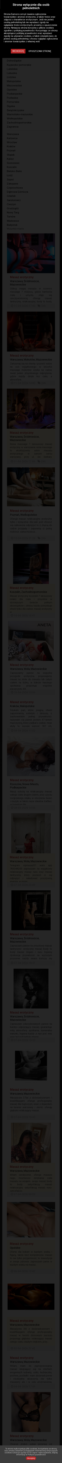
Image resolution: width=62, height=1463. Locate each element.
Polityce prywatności (37, 1454)
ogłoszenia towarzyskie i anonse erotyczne (25, 15)
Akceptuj (31, 1458)
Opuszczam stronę (39, 51)
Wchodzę (18, 51)
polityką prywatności (24, 30)
